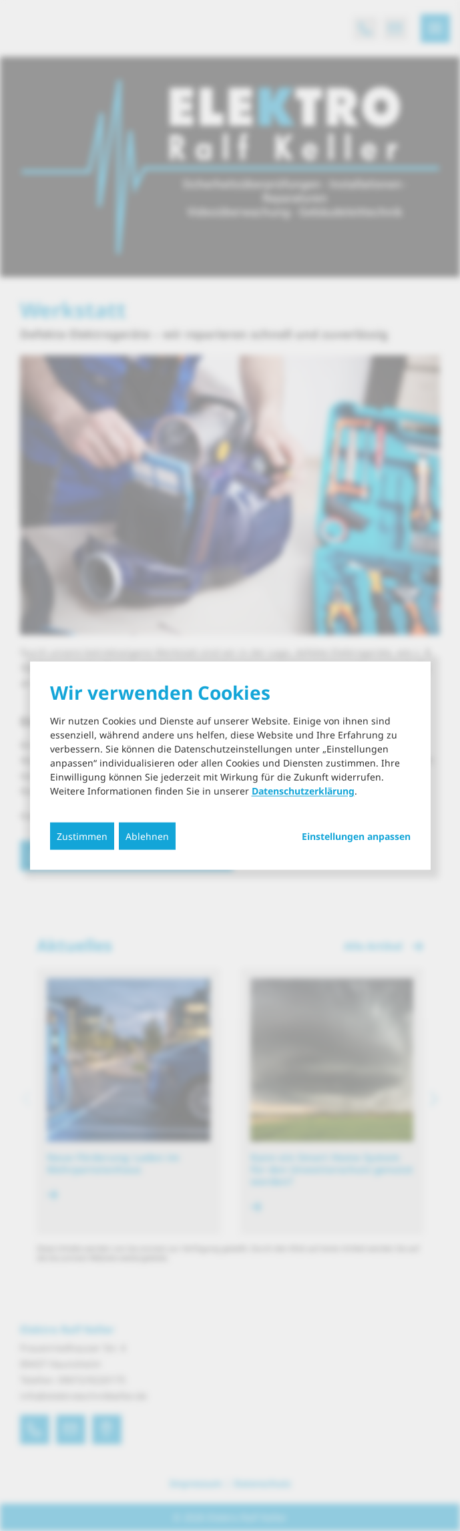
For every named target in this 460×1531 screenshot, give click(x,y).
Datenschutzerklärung (303, 791)
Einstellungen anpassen (356, 836)
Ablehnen (147, 836)
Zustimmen (82, 836)
